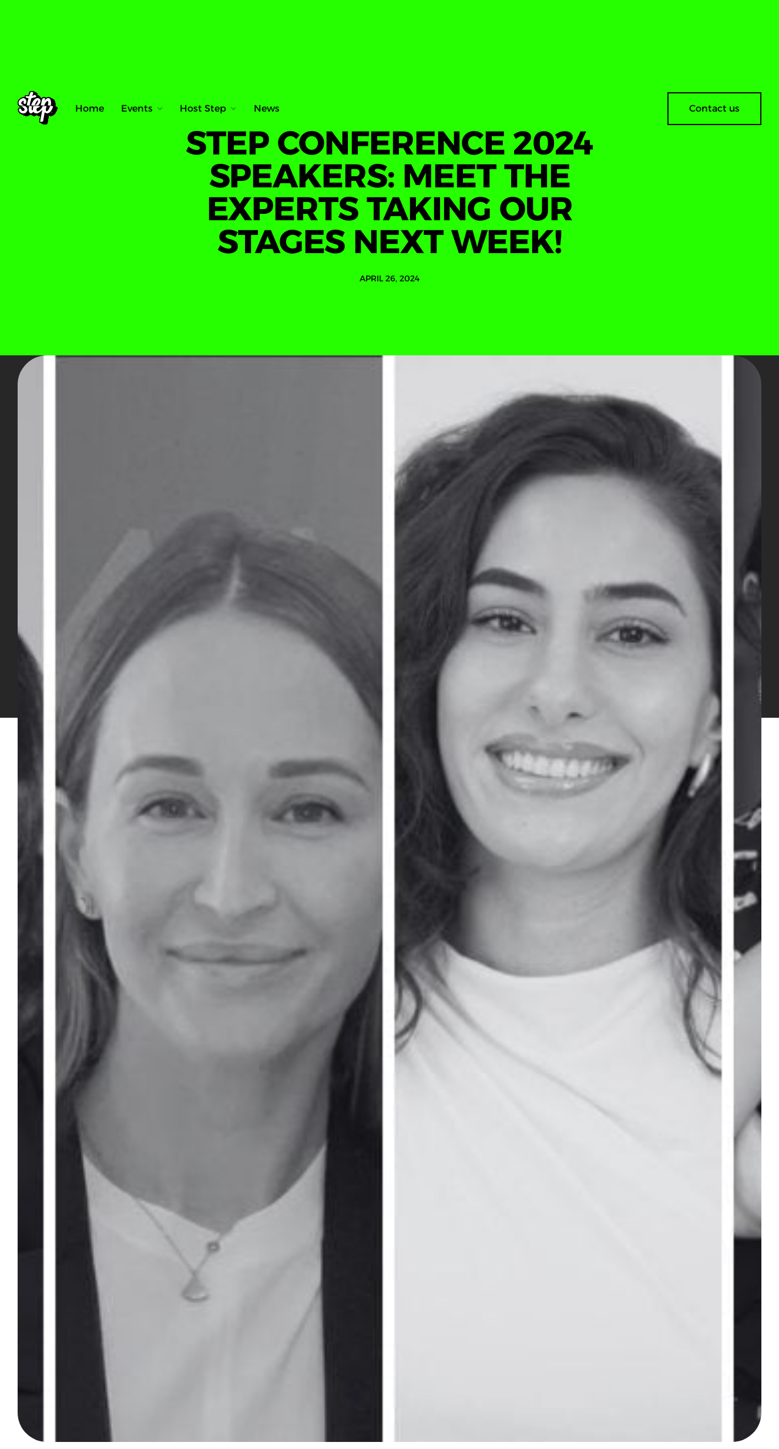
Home (89, 108)
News (267, 108)
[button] (142, 108)
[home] (42, 108)
